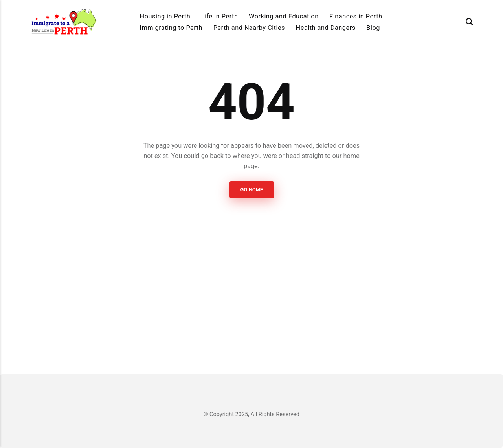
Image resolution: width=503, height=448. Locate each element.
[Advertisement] (251, 286)
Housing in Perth (165, 16)
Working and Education (284, 16)
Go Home (251, 190)
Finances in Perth (355, 16)
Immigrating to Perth (171, 27)
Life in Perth (219, 16)
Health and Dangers (326, 27)
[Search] (469, 22)
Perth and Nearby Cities (249, 27)
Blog (373, 27)
